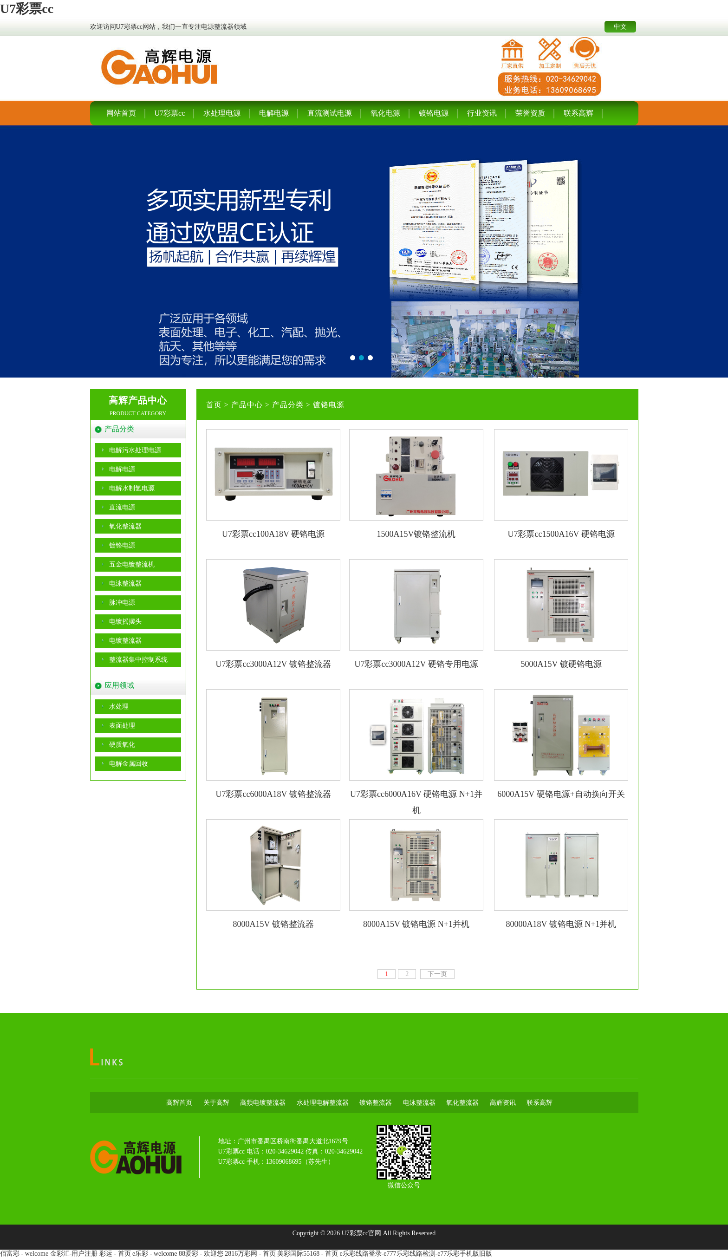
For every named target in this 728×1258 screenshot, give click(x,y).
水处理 (119, 706)
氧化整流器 (125, 526)
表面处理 (122, 725)
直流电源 (122, 507)
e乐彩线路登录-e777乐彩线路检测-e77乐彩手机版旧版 (415, 1253)
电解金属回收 (128, 763)
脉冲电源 (122, 602)
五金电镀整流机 (132, 564)
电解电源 (274, 113)
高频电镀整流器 (263, 1102)
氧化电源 (385, 113)
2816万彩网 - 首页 (250, 1253)
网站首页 (121, 113)
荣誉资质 (530, 113)
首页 (214, 405)
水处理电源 (221, 113)
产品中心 (247, 405)
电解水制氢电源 (132, 488)
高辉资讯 (503, 1102)
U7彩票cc (26, 8)
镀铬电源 (433, 113)
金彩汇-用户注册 (74, 1253)
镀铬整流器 (375, 1102)
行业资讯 (482, 113)
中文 (620, 26)
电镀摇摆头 (125, 621)
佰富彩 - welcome (24, 1253)
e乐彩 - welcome (154, 1253)
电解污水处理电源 (135, 450)
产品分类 (288, 405)
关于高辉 (216, 1102)
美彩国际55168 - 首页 (307, 1253)
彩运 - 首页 (115, 1253)
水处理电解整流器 (323, 1102)
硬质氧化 (122, 744)
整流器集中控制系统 (138, 659)
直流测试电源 (329, 113)
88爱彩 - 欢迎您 (201, 1253)
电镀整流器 (125, 640)
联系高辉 (578, 113)
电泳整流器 (125, 583)
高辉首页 (179, 1102)
